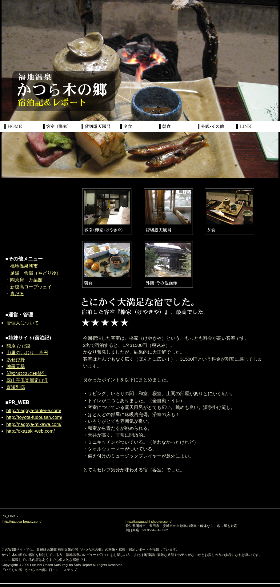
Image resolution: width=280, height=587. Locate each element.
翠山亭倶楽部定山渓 (27, 380)
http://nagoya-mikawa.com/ (34, 424)
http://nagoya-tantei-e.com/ (33, 410)
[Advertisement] (35, 218)
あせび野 (15, 359)
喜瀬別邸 (15, 387)
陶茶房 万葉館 (26, 279)
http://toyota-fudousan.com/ (34, 417)
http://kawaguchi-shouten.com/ (148, 521)
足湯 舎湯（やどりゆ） (35, 273)
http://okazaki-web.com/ (30, 431)
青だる (17, 293)
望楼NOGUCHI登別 (26, 373)
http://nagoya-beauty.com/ (21, 521)
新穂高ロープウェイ (31, 286)
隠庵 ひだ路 (18, 345)
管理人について (22, 322)
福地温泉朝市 (24, 265)
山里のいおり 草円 (27, 352)
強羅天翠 (15, 366)
